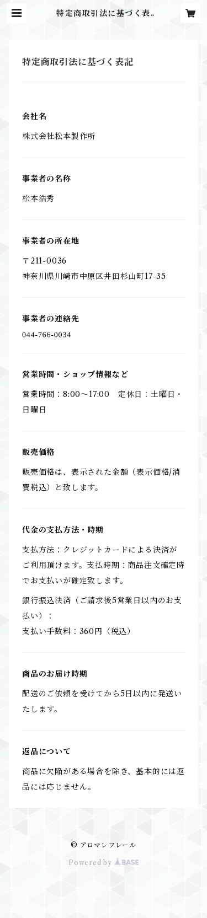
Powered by (103, 862)
